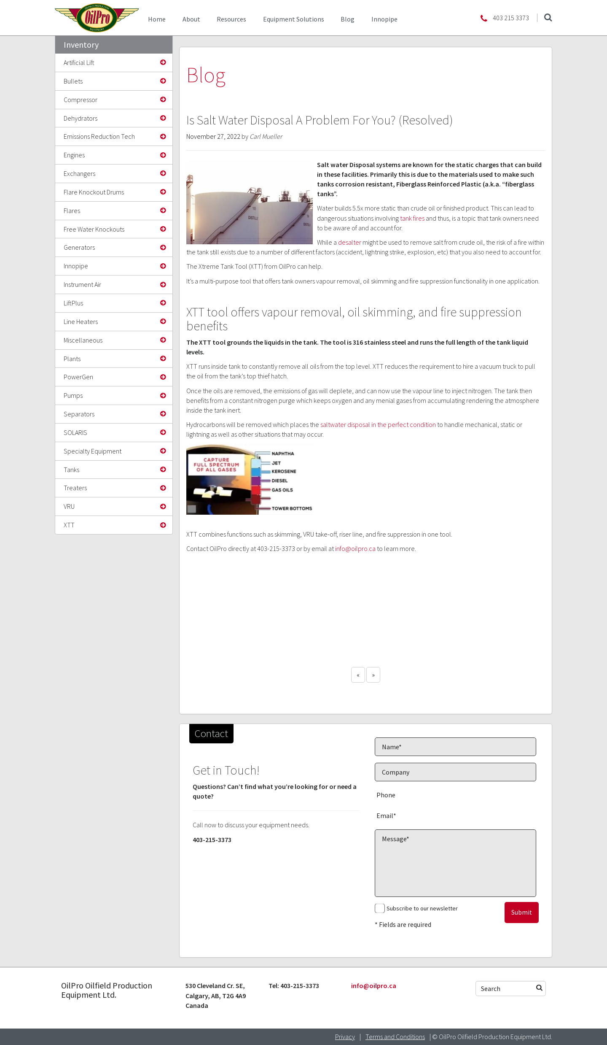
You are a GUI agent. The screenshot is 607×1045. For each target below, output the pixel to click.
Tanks (71, 469)
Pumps (73, 395)
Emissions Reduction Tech (99, 136)
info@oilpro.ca (355, 548)
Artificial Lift (79, 62)
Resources (231, 19)
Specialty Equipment (92, 451)
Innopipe (384, 19)
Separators (79, 414)
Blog (348, 19)
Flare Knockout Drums (94, 192)
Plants (72, 358)
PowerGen (78, 377)
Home (157, 19)
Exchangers (79, 173)
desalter (349, 242)
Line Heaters (81, 321)
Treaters (75, 487)
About (191, 19)
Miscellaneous (83, 340)
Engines (74, 155)
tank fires (412, 218)
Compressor (80, 99)
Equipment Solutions (293, 19)
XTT (69, 525)
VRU (69, 506)
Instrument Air (82, 284)
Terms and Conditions (395, 1036)
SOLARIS (75, 432)
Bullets (73, 81)
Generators (79, 247)
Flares (72, 210)
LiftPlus (73, 303)
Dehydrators (80, 118)
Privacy (345, 1036)
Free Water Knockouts (94, 229)
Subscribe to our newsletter (422, 908)
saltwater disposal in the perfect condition (378, 424)
